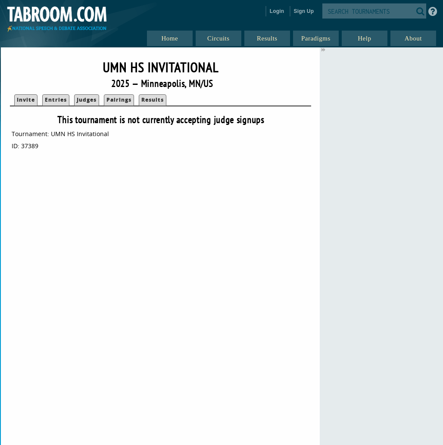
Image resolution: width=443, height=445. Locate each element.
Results (152, 99)
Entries (56, 99)
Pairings (118, 99)
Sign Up (304, 11)
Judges (87, 99)
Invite (26, 99)
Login (277, 11)
